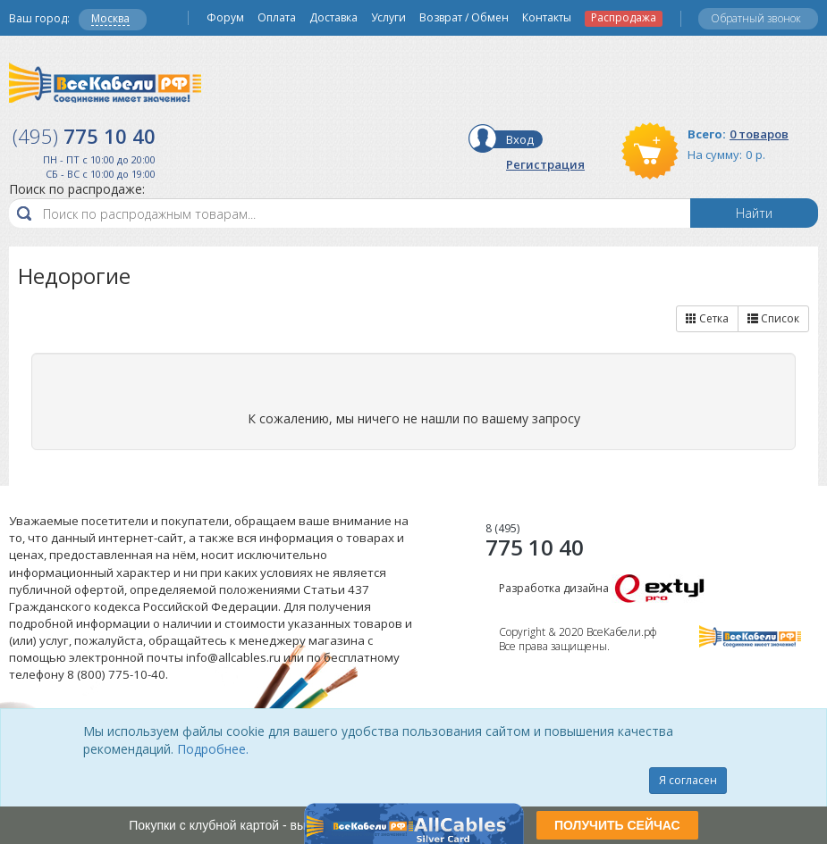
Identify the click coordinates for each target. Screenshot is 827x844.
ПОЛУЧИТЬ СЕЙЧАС (617, 825)
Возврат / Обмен (464, 18)
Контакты (546, 18)
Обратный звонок (756, 18)
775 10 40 (534, 540)
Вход (520, 139)
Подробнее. (213, 748)
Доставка (333, 18)
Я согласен (688, 780)
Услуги (388, 18)
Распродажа (623, 18)
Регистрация (545, 164)
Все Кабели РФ (105, 83)
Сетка (707, 318)
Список (773, 318)
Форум (225, 18)
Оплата (276, 18)
